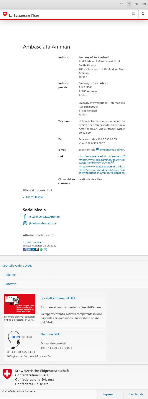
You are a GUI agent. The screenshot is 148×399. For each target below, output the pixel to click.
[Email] (45, 249)
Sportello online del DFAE (59, 298)
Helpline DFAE (51, 334)
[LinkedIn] (33, 249)
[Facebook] (25, 249)
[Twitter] (29, 249)
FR (136, 4)
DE (121, 4)
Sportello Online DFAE (17, 265)
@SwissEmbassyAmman (44, 216)
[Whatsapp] (41, 249)
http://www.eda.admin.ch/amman (102, 156)
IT (129, 4)
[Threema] (37, 249)
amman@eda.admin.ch (113, 149)
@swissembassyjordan (43, 223)
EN (144, 4)
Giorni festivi (34, 197)
